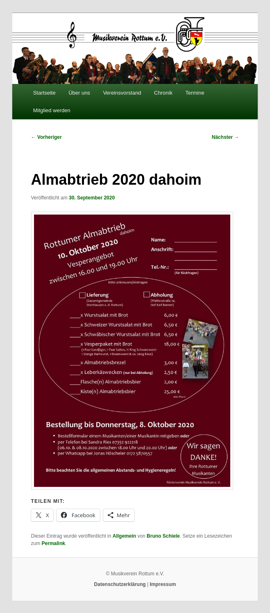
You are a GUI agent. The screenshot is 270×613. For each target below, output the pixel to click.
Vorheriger (46, 137)
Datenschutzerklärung (120, 584)
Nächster (225, 137)
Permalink (53, 543)
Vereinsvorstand (122, 93)
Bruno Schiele (163, 536)
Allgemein (124, 536)
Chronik (163, 93)
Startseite (44, 93)
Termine (194, 93)
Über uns (79, 93)
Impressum (163, 584)
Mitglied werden (51, 110)
